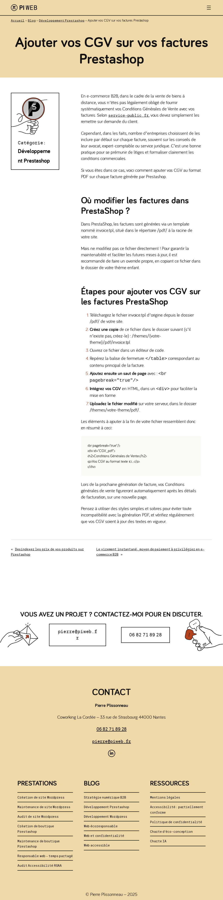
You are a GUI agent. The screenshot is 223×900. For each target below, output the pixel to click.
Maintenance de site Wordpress (43, 805)
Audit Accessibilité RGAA (39, 864)
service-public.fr (128, 115)
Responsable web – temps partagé (45, 854)
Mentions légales (165, 796)
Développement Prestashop (61, 20)
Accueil (17, 20)
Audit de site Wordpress (38, 815)
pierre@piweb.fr (77, 633)
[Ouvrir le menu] (209, 7)
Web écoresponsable (101, 824)
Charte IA (158, 839)
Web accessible (97, 843)
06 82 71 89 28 (145, 633)
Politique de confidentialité (176, 820)
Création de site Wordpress (40, 796)
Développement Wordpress (105, 815)
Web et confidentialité (104, 834)
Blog (32, 20)
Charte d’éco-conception (171, 830)
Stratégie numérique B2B (105, 796)
